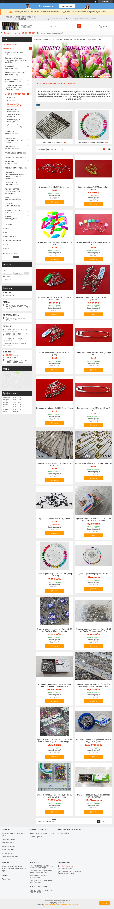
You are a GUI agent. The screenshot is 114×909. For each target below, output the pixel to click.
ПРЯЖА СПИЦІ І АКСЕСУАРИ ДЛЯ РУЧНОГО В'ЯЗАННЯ (15, 140)
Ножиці (9, 101)
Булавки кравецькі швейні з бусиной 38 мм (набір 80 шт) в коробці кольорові (54, 741)
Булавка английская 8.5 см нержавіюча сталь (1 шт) (54, 464)
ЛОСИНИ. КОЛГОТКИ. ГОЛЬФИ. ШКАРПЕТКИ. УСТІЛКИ (14, 191)
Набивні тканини (8, 843)
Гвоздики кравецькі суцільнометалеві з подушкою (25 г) (93, 741)
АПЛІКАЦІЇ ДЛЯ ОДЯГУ (13, 153)
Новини (6, 228)
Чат (105, 903)
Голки (9, 97)
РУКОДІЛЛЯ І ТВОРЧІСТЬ (10, 148)
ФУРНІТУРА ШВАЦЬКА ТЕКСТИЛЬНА (13, 80)
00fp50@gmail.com (13, 355)
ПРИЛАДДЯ (92, 39)
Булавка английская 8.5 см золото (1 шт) (93, 463)
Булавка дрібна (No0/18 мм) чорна (54, 519)
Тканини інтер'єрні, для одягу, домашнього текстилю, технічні (16, 60)
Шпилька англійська (52, 142)
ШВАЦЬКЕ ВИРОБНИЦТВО (11, 205)
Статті (5, 232)
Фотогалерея (8, 224)
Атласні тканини (8, 850)
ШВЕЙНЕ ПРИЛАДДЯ (27, 33)
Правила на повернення (12, 240)
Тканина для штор (8, 839)
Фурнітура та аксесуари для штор (42, 833)
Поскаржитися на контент (52, 905)
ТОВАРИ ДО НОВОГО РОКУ (13, 211)
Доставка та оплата (10, 253)
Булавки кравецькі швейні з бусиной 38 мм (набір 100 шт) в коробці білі (93, 685)
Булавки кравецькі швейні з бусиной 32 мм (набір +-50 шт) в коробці (54, 630)
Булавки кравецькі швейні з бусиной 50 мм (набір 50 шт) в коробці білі (93, 630)
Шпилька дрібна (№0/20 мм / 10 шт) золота (93, 188)
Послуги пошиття (9, 236)
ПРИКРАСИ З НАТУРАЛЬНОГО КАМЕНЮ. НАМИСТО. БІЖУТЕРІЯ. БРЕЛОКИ (15, 175)
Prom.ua (67, 901)
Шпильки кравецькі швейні (91, 142)
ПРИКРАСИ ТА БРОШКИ (14, 168)
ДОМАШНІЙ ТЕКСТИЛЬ (9, 67)
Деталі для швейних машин (14, 115)
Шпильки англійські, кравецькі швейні (14, 105)
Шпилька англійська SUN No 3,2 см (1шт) (54, 354)
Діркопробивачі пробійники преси (13, 126)
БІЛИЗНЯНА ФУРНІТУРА (9, 133)
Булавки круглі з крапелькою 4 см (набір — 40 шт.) (54, 575)
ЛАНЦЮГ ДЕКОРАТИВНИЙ (11, 198)
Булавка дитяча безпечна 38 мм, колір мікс (54, 243)
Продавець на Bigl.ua (57, 903)
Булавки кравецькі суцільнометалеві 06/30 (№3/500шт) (93, 796)
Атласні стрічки (63, 833)
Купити (55, 202)
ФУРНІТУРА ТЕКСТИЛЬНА (52, 39)
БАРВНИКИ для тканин (13, 157)
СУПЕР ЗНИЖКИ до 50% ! (14, 52)
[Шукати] (79, 26)
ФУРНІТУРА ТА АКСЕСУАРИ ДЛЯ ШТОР (15, 74)
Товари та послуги (10, 33)
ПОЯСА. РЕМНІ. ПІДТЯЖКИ (11, 184)
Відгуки (6, 249)
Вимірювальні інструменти (12, 110)
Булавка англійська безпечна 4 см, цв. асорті (93, 243)
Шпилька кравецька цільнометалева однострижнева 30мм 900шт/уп (54, 685)
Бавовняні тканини (8, 846)
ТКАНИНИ (37, 39)
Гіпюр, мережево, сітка (10, 857)
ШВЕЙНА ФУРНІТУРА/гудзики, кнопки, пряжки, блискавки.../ (14, 88)
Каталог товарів (9, 48)
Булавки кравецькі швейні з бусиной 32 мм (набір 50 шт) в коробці (93, 520)
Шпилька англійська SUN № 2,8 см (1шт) (54, 408)
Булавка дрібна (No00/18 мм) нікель (54, 187)
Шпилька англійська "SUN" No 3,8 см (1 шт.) (93, 354)
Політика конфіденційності (69, 905)
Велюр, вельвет (7, 853)
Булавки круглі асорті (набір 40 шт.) (93, 574)
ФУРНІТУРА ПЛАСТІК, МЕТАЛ (74, 39)
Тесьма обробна (36, 837)
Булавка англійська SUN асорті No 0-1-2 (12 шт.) (93, 299)
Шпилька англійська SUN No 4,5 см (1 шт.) (93, 409)
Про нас (6, 245)
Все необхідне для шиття (13, 120)
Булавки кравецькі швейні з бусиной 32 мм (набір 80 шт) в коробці (54, 796)
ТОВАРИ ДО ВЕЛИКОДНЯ (10, 218)
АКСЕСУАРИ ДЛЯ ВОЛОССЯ (11, 163)
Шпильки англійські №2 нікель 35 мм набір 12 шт (54, 299)
